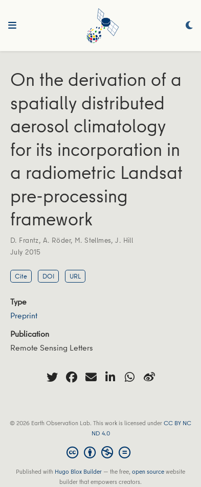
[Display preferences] (189, 26)
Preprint (23, 315)
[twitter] (52, 377)
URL (75, 276)
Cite (21, 276)
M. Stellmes (93, 240)
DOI (48, 276)
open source (148, 471)
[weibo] (149, 377)
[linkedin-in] (110, 377)
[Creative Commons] (100, 452)
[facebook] (71, 377)
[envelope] (91, 377)
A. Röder (57, 240)
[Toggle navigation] (12, 25)
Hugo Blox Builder (78, 471)
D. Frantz (24, 240)
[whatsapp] (130, 377)
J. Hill (124, 240)
